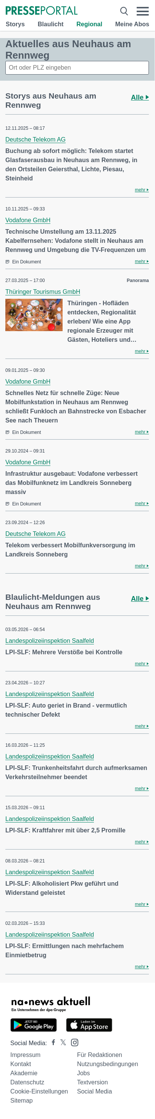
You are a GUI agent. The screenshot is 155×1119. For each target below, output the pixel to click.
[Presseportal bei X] (60, 1043)
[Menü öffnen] (142, 11)
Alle (140, 97)
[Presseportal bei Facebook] (51, 1043)
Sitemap (21, 1100)
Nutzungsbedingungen (107, 1064)
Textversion (92, 1082)
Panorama (138, 280)
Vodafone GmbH (27, 220)
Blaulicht (51, 24)
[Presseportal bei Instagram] (72, 1042)
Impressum (25, 1055)
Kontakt (20, 1064)
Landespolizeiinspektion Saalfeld (49, 641)
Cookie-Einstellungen (39, 1091)
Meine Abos (132, 24)
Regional (89, 24)
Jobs (83, 1073)
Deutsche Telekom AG (35, 139)
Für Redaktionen (99, 1055)
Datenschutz (27, 1082)
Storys (15, 24)
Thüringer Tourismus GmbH (42, 292)
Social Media (94, 1091)
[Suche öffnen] (124, 11)
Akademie (23, 1073)
